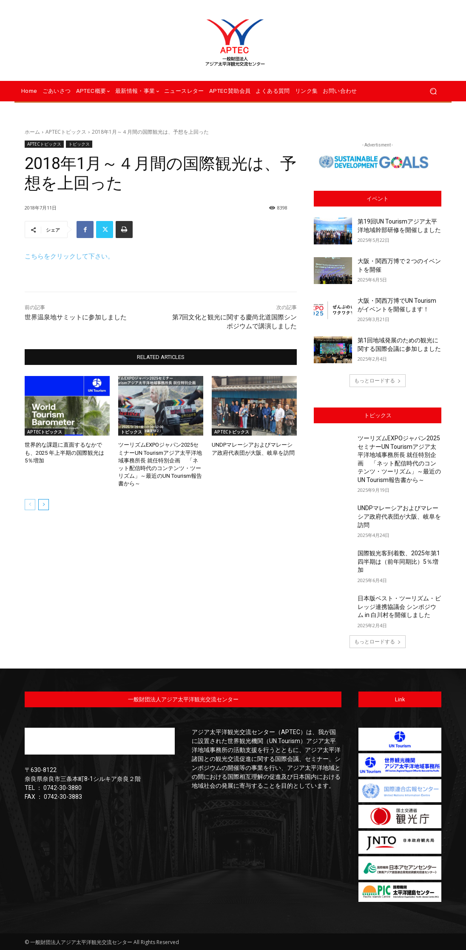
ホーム (32, 131)
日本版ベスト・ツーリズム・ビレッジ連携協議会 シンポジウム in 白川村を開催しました (399, 606)
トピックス (79, 144)
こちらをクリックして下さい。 (69, 256)
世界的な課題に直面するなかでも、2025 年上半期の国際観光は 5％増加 (64, 452)
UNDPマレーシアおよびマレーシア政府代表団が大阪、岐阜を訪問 (399, 516)
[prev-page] (30, 504)
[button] (433, 91)
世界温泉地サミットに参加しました (76, 317)
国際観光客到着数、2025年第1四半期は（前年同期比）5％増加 (399, 561)
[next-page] (43, 504)
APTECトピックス (65, 131)
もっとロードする (377, 380)
